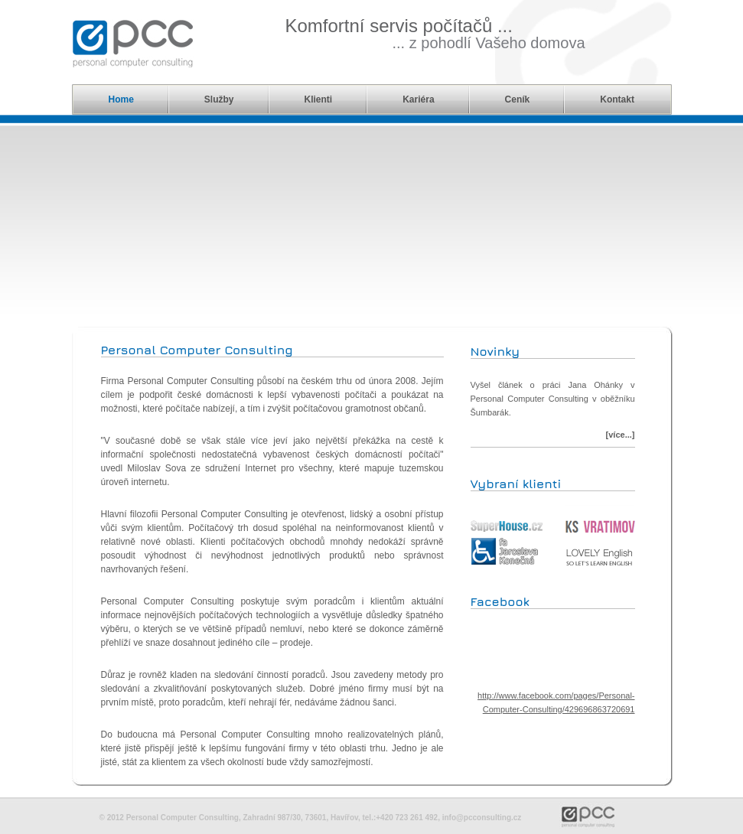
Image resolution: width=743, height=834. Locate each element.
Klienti (319, 99)
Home (121, 99)
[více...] (620, 434)
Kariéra (418, 99)
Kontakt (617, 99)
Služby (219, 99)
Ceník (517, 99)
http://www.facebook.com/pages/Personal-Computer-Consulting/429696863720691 (555, 699)
